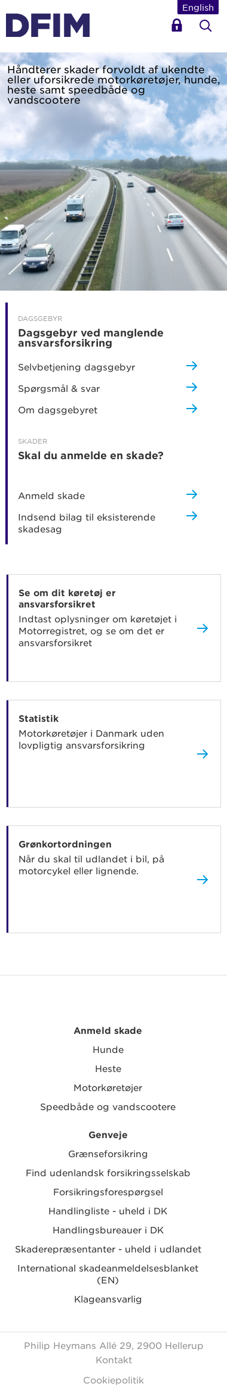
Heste (108, 1068)
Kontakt (114, 1359)
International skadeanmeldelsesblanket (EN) (107, 1273)
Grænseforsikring (108, 1153)
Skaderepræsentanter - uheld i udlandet (108, 1248)
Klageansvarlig (108, 1298)
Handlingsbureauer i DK (108, 1229)
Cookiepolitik (113, 1379)
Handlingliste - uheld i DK (107, 1210)
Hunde (108, 1049)
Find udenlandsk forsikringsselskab (108, 1172)
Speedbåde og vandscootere (108, 1106)
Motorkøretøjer (107, 1087)
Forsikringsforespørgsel (108, 1191)
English (198, 7)
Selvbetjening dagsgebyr (178, 30)
